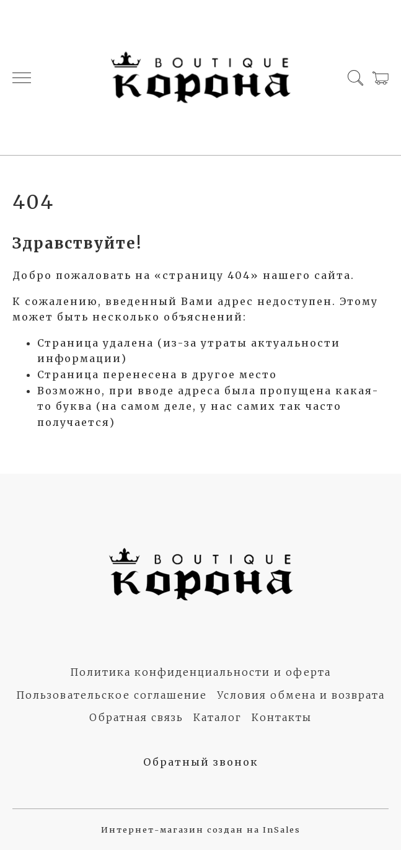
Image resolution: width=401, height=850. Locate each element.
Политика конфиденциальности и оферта (200, 672)
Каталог (217, 717)
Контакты (282, 717)
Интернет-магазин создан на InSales (201, 830)
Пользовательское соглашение (111, 695)
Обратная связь (136, 717)
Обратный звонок (200, 762)
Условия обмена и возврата (301, 695)
